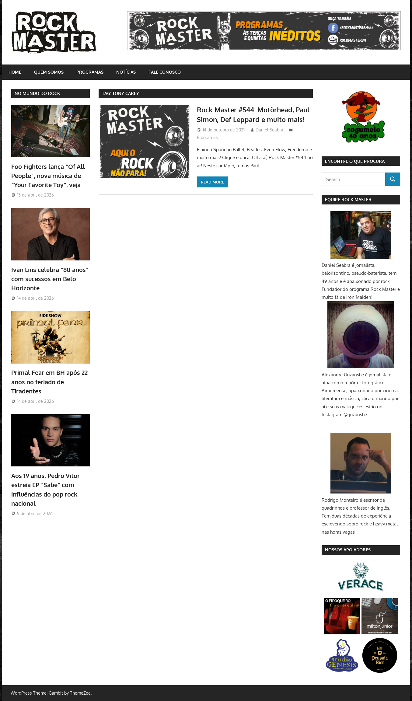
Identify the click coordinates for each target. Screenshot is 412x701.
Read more (212, 182)
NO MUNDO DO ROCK (37, 93)
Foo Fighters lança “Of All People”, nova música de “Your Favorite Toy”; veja (48, 175)
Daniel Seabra (269, 129)
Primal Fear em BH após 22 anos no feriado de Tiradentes (49, 381)
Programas (89, 72)
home (15, 72)
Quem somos (49, 72)
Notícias (126, 72)
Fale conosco (164, 72)
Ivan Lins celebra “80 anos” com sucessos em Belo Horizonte (50, 279)
